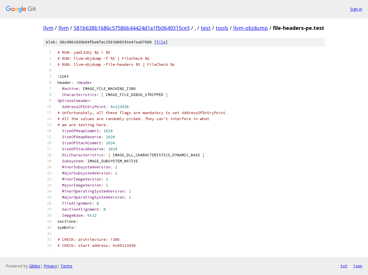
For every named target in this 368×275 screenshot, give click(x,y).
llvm (48, 27)
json (357, 265)
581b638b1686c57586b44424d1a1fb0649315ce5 (132, 27)
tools (222, 27)
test (206, 27)
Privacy (50, 266)
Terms (66, 266)
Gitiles (34, 266)
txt (343, 265)
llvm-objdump (250, 27)
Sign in (356, 9)
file (161, 42)
